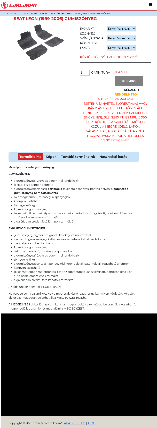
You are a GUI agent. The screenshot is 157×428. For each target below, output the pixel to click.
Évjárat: (87, 29)
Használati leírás (113, 157)
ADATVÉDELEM (74, 423)
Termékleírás (30, 157)
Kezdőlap (12, 13)
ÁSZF (91, 423)
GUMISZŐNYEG (29, 13)
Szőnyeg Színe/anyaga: (92, 36)
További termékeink (78, 157)
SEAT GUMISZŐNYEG (53, 13)
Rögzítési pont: (88, 45)
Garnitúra (100, 72)
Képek (51, 157)
